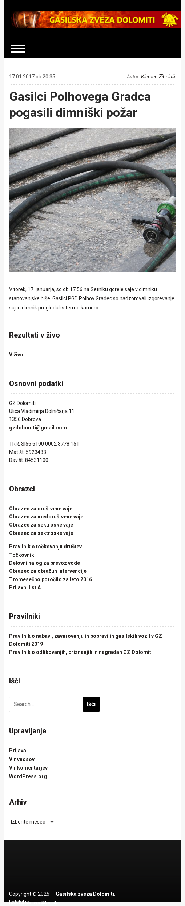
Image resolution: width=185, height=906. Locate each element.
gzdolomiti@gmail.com (38, 428)
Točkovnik (21, 555)
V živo (16, 355)
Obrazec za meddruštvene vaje (46, 517)
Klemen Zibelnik (158, 77)
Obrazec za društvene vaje (40, 509)
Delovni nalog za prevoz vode (44, 563)
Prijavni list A (25, 587)
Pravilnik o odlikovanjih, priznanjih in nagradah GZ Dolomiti (81, 652)
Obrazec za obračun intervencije (48, 571)
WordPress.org (28, 776)
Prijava (17, 750)
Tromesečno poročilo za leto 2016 (50, 579)
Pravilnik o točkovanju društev (45, 547)
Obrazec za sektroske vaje (41, 525)
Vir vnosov (22, 759)
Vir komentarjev (28, 768)
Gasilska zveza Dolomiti (85, 894)
